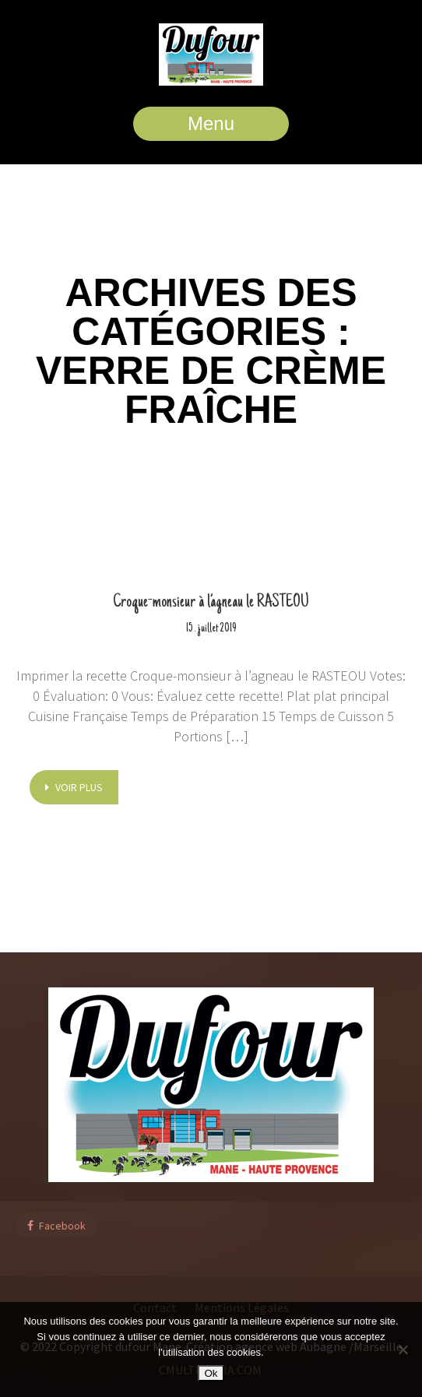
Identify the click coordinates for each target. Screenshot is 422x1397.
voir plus (74, 787)
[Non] (402, 1349)
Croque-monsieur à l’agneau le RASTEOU (211, 603)
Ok (210, 1373)
